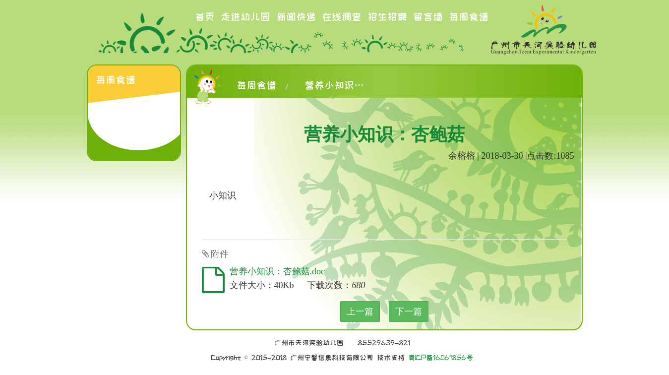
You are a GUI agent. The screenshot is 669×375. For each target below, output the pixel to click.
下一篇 (408, 311)
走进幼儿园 (245, 17)
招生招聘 (387, 17)
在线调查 (342, 17)
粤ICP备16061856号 (440, 357)
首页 (205, 17)
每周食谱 (468, 17)
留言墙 (428, 17)
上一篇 (360, 311)
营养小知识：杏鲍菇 (334, 85)
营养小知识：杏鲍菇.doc (277, 271)
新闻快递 (296, 17)
